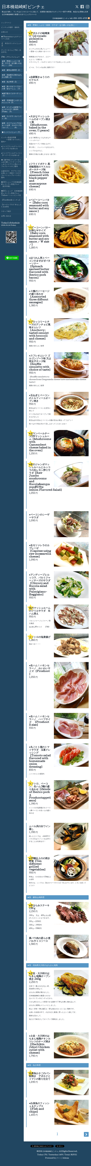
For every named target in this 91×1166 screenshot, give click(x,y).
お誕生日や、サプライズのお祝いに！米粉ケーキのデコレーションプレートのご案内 (11, 174)
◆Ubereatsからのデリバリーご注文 (11, 38)
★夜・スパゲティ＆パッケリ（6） (12, 118)
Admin (66, 1158)
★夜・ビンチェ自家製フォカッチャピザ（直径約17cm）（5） (12, 109)
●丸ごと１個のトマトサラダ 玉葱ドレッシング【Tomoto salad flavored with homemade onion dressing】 (40, 757)
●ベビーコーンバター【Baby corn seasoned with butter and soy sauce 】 (39, 206)
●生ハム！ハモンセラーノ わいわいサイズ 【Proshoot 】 (39, 670)
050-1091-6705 (80, 18)
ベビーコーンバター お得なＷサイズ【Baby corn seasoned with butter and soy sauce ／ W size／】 (41, 236)
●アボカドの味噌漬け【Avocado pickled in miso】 (39, 37)
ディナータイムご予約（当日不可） (11, 51)
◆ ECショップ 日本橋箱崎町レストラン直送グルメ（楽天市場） (11, 184)
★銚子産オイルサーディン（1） (12, 95)
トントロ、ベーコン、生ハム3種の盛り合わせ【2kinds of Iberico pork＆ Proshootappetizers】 (40, 792)
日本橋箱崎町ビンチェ (23, 7)
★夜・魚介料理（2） (10, 82)
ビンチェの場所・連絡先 (10, 27)
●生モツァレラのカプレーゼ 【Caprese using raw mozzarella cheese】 (40, 551)
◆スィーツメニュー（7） (11, 132)
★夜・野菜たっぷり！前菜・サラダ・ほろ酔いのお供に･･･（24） (12, 63)
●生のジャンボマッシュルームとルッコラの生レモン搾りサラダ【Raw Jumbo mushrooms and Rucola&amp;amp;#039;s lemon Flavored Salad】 (46, 477)
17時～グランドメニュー (10, 57)
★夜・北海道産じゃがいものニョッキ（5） (12, 102)
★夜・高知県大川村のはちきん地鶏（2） (12, 76)
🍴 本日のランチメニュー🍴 (11, 45)
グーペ (58, 1158)
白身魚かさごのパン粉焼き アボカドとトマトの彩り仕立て (39, 1076)
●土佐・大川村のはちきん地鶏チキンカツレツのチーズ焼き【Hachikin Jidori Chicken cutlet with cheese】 (39, 1044)
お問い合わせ (6, 216)
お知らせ (4, 32)
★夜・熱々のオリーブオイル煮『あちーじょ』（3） (12, 88)
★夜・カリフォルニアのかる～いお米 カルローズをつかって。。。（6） (12, 125)
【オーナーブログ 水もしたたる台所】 (11, 206)
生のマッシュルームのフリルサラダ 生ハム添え (39, 611)
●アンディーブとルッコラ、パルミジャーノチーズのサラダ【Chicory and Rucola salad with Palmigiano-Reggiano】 (39, 585)
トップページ (6, 23)
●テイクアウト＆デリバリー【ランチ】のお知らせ (11, 148)
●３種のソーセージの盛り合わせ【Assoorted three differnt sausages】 (39, 297)
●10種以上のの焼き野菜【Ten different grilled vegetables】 (39, 864)
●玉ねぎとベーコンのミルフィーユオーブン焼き (39, 398)
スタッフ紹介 (6, 211)
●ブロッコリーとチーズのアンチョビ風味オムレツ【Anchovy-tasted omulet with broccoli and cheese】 (39, 330)
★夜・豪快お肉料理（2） (11, 70)
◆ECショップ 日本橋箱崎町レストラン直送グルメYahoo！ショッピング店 (12, 193)
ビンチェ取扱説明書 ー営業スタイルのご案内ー (11, 140)
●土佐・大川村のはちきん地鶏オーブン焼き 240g (39, 976)
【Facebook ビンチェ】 (11, 200)
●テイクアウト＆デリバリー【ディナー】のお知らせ (11, 154)
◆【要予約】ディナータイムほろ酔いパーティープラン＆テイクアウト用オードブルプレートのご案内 (11, 163)
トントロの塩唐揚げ (39, 637)
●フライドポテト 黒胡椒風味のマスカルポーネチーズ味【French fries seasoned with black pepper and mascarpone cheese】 (39, 175)
